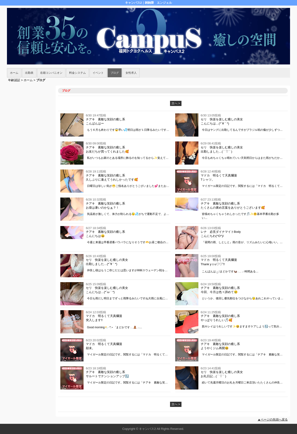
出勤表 (29, 72)
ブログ (114, 72)
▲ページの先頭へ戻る (273, 419)
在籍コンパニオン (51, 72)
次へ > (175, 103)
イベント (98, 72)
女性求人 (131, 72)
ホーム (14, 72)
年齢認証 (14, 80)
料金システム (77, 72)
